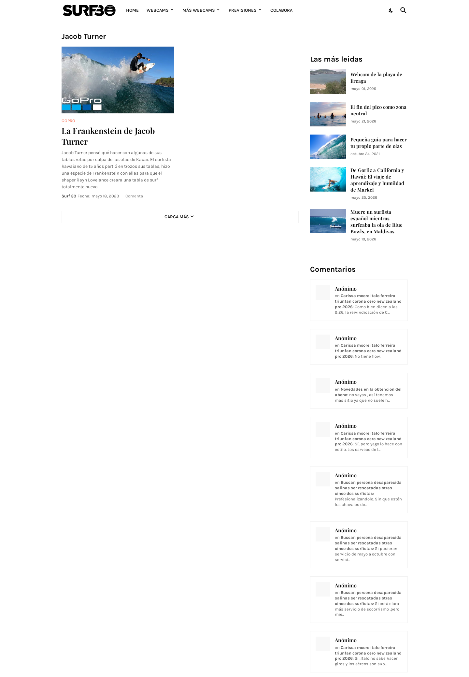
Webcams (158, 10)
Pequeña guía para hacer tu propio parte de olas (378, 143)
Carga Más (176, 217)
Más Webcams (198, 10)
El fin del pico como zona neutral (378, 110)
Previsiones (243, 10)
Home (132, 10)
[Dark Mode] (391, 10)
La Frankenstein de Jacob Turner (108, 136)
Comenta (134, 196)
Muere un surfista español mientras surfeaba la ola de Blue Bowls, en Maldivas (376, 222)
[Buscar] (402, 10)
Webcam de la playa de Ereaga (376, 77)
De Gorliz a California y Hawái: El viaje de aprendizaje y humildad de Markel (377, 180)
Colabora (281, 10)
